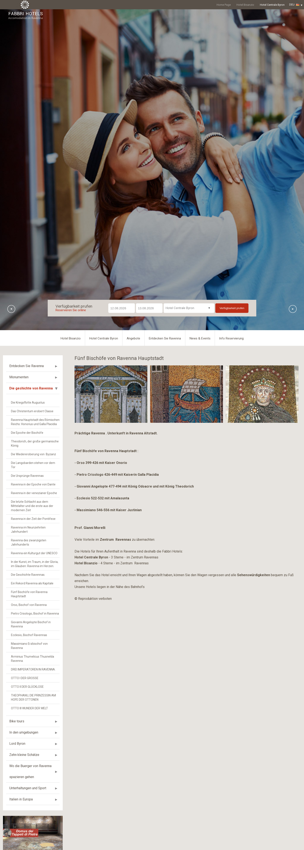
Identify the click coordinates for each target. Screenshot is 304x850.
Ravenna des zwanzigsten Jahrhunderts (28, 646)
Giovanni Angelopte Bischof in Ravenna (31, 728)
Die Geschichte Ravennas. (28, 679)
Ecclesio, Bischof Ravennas (29, 739)
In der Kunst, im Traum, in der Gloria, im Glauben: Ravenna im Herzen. (34, 668)
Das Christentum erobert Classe (32, 515)
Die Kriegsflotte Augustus (28, 506)
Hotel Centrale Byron (272, 4)
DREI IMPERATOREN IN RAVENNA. (33, 773)
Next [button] (293, 413)
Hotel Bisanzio (245, 4)
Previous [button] (11, 413)
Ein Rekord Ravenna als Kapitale (32, 687)
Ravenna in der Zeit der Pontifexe (33, 623)
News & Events (200, 443)
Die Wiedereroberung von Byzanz (33, 558)
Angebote (133, 443)
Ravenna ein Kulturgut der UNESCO (34, 657)
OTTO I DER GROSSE (24, 782)
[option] (152, 221)
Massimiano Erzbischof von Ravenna (29, 750)
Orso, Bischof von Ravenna (29, 709)
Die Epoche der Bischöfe (27, 537)
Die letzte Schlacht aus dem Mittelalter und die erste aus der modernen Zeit (32, 610)
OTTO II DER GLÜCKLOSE (27, 791)
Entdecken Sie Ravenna (165, 443)
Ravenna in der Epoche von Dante (33, 588)
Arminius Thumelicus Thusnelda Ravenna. (32, 763)
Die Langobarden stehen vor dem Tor (33, 569)
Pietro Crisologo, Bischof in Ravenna (35, 717)
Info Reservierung (231, 443)
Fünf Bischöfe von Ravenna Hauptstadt (29, 698)
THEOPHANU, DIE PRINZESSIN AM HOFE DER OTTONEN (33, 801)
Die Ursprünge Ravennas (27, 580)
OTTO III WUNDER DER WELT (29, 812)
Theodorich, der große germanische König (35, 547)
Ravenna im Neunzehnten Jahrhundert (28, 634)
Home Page (224, 4)
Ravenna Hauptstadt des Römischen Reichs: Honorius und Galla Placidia (35, 526)
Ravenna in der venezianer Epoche (34, 597)
